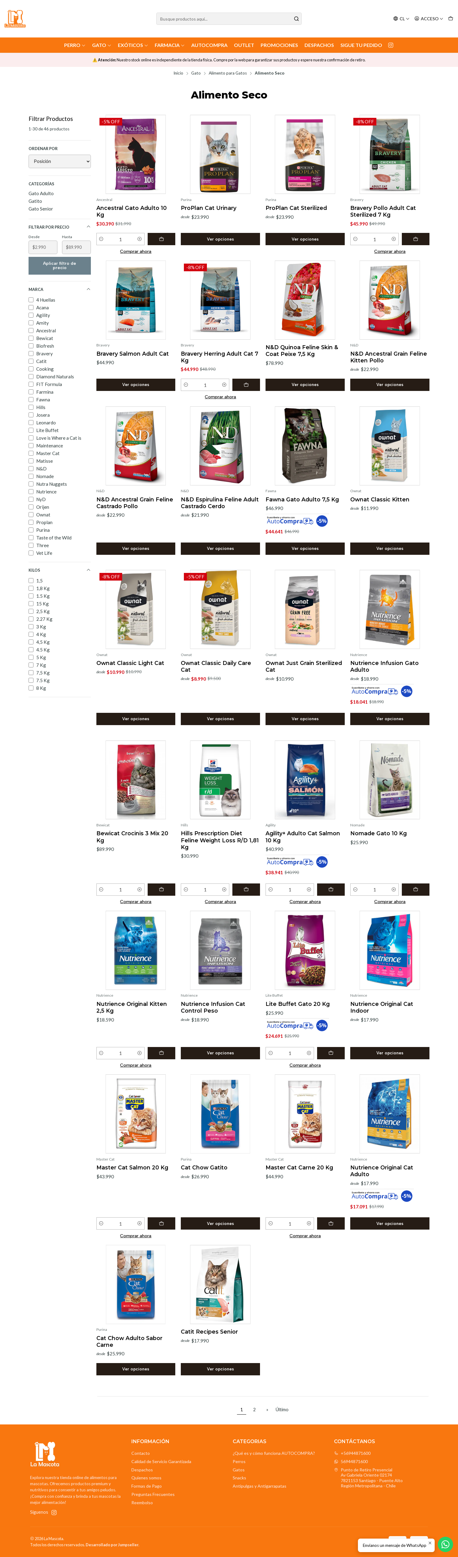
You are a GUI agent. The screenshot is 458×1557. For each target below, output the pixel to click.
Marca (60, 289)
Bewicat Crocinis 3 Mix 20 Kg (132, 836)
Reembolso (142, 1502)
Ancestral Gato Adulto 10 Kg (131, 211)
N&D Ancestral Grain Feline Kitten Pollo (388, 357)
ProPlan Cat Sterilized (296, 208)
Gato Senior (41, 208)
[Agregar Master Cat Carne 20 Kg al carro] (331, 1223)
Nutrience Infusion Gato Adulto (384, 666)
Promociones (279, 45)
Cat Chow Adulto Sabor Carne (129, 1341)
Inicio (178, 73)
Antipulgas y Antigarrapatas (259, 1486)
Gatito (35, 201)
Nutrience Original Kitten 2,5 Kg (131, 1007)
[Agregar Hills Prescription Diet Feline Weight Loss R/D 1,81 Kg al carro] (246, 889)
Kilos (60, 570)
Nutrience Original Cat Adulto (381, 1170)
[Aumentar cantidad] (139, 239)
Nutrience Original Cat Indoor (381, 1007)
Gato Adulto (41, 193)
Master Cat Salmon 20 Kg (132, 1167)
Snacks (239, 1477)
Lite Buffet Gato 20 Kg (298, 1004)
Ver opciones (220, 239)
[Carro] (450, 18)
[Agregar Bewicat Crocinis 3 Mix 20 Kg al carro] (161, 889)
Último (282, 1409)
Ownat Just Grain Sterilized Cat (304, 666)
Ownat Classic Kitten (379, 499)
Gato (101, 45)
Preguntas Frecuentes (153, 1494)
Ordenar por (43, 148)
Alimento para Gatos (228, 73)
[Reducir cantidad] (101, 239)
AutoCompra (209, 45)
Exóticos (133, 45)
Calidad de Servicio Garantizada (161, 1461)
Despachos (319, 45)
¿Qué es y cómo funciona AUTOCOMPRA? (274, 1453)
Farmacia (170, 45)
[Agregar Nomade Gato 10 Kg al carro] (415, 889)
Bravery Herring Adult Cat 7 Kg (219, 357)
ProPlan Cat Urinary (208, 208)
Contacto (140, 1453)
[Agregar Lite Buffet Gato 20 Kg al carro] (331, 1053)
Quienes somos (146, 1477)
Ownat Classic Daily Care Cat (216, 666)
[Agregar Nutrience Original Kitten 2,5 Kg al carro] (161, 1053)
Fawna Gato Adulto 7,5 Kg (302, 499)
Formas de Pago (146, 1486)
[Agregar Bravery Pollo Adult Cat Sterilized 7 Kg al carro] (415, 239)
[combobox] (228, 19)
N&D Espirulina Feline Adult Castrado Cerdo (220, 502)
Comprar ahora (135, 251)
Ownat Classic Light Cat (130, 663)
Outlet (244, 45)
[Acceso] (429, 18)
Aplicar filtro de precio (59, 265)
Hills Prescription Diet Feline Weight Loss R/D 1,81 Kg (220, 840)
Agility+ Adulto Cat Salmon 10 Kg (303, 836)
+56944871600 (352, 1453)
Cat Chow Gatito (204, 1167)
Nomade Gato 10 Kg (378, 833)
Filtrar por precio (60, 227)
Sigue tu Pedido (361, 45)
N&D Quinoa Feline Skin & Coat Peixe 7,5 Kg (302, 350)
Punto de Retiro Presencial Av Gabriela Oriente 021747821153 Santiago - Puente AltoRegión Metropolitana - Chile (368, 1478)
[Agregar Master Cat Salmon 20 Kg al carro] (161, 1223)
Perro (75, 45)
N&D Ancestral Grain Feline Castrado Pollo (134, 502)
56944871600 (351, 1461)
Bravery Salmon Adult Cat (132, 353)
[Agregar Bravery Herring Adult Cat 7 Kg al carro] (246, 385)
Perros (239, 1461)
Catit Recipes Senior (209, 1331)
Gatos (239, 1469)
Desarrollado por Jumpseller (112, 1544)
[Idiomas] (401, 18)
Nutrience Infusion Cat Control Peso (213, 1007)
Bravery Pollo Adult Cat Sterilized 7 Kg (383, 211)
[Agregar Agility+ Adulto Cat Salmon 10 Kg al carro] (331, 889)
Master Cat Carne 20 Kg (299, 1167)
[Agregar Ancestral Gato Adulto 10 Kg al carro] (161, 239)
